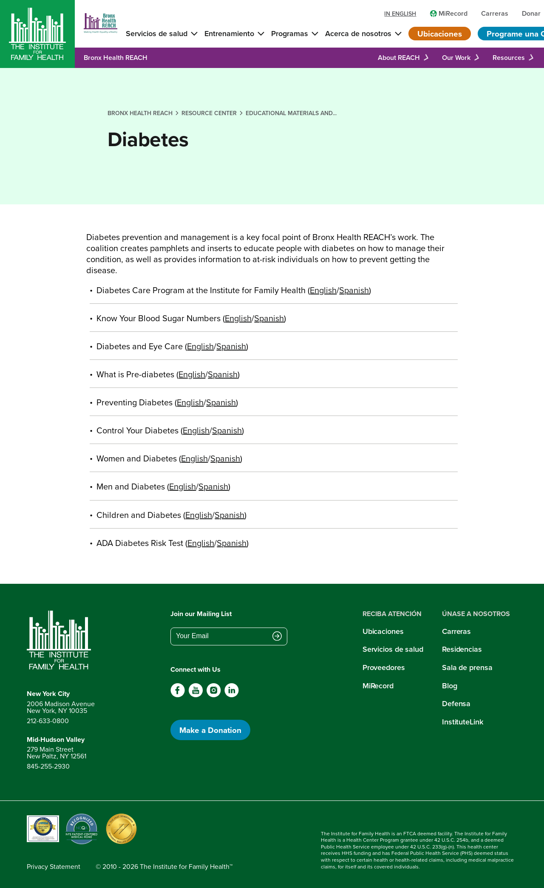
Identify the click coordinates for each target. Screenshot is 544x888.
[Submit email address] (277, 636)
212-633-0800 (48, 721)
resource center (209, 113)
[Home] (37, 34)
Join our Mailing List (201, 614)
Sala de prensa (467, 667)
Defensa (456, 703)
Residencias (462, 649)
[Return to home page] (61, 640)
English (323, 290)
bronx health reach (140, 113)
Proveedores (384, 667)
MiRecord (378, 685)
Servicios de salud (393, 649)
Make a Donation (210, 730)
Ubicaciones (439, 34)
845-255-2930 (48, 766)
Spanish (354, 290)
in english (400, 14)
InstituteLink (462, 721)
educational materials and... (291, 113)
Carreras (456, 631)
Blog (449, 685)
